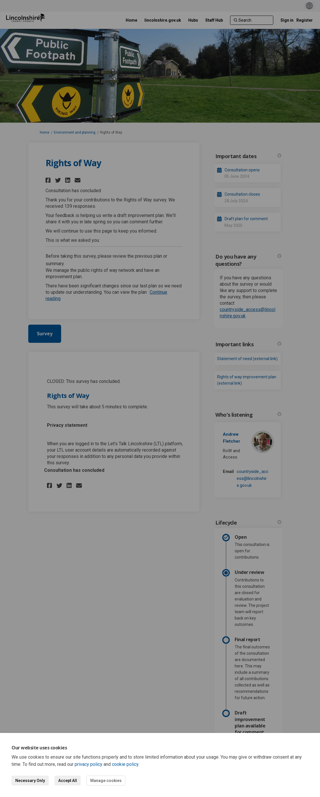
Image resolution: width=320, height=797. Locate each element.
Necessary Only (30, 780)
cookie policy (125, 764)
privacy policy (88, 764)
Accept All (67, 780)
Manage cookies (106, 780)
